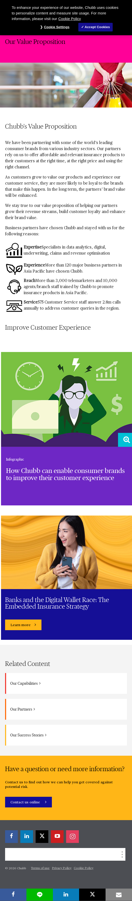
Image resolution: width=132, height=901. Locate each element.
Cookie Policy (83, 868)
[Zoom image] (125, 440)
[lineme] (39, 895)
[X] (42, 836)
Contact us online (25, 802)
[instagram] (72, 836)
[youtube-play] (57, 836)
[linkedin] (26, 836)
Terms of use (40, 868)
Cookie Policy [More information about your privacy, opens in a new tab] (69, 19)
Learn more (20, 625)
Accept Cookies (97, 27)
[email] (119, 895)
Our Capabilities (25, 683)
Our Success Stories (28, 735)
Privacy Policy (61, 868)
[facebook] (11, 836)
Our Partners (22, 709)
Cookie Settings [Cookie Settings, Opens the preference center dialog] (56, 27)
